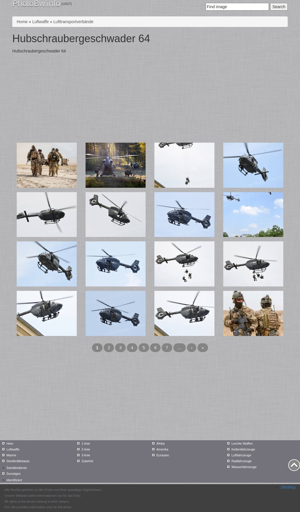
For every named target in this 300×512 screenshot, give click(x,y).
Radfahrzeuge (241, 461)
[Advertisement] (150, 99)
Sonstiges (13, 473)
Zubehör (87, 461)
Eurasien (162, 455)
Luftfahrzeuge (241, 455)
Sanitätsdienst (16, 468)
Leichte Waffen (242, 443)
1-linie (85, 443)
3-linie (85, 455)
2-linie (85, 449)
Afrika (160, 443)
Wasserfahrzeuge (244, 467)
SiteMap (288, 487)
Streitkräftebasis (18, 461)
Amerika (162, 449)
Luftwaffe (40, 21)
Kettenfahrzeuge (243, 449)
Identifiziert (14, 480)
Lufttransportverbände (73, 21)
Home (22, 21)
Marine (11, 455)
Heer (9, 443)
